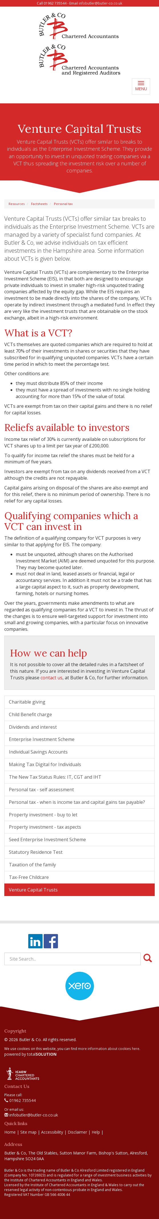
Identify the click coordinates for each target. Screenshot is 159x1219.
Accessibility (52, 1132)
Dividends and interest (33, 727)
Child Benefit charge (30, 714)
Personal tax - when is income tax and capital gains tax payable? (77, 802)
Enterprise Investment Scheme (42, 739)
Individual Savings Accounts (38, 752)
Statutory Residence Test (36, 852)
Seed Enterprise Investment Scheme (47, 839)
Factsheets (39, 204)
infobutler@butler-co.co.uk (100, 3)
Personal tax (63, 204)
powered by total (30, 1054)
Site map (28, 1132)
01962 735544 (20, 1100)
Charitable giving (27, 702)
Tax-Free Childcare (29, 877)
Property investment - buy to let (43, 815)
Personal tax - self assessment (41, 789)
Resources (17, 204)
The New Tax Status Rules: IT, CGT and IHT (55, 777)
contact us (52, 677)
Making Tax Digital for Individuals (45, 764)
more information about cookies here (108, 1048)
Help (96, 1132)
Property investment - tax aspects (45, 827)
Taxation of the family (32, 864)
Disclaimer (77, 1132)
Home (10, 1132)
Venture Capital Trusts (33, 890)
